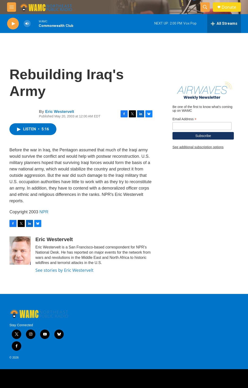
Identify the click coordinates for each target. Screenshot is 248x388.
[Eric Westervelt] (20, 250)
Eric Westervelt (59, 111)
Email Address (184, 119)
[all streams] (224, 23)
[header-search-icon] (205, 7)
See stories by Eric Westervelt (64, 270)
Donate (229, 7)
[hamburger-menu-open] (11, 7)
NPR (43, 212)
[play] (13, 23)
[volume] (27, 23)
